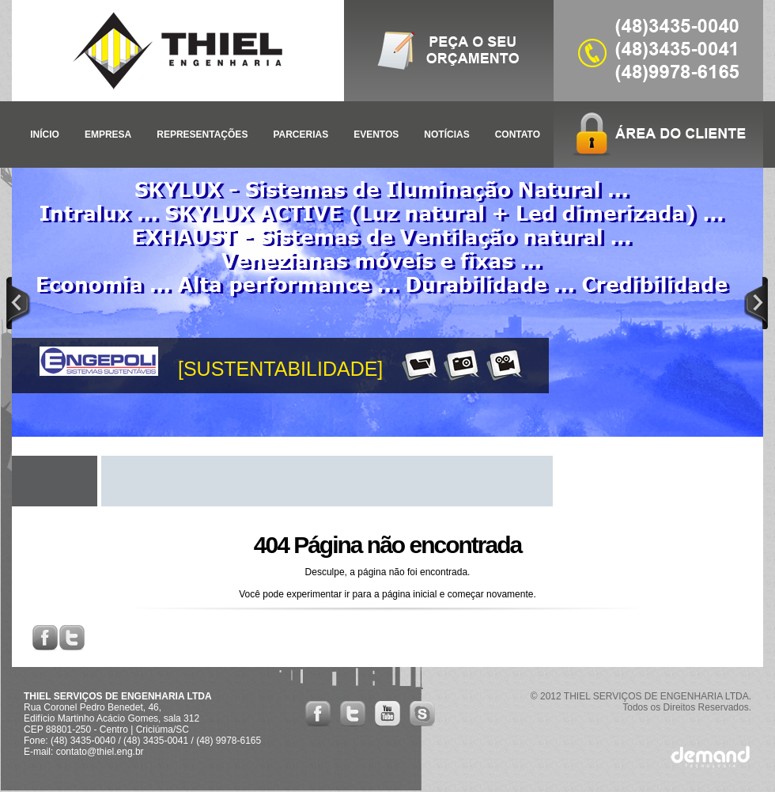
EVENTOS (376, 134)
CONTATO (517, 134)
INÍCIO (44, 134)
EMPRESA (108, 134)
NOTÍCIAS (446, 134)
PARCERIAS (300, 134)
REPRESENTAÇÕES (202, 134)
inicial (425, 594)
